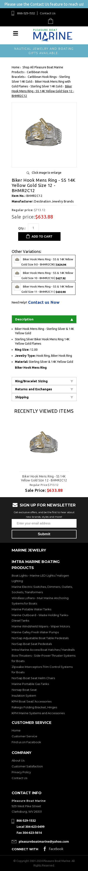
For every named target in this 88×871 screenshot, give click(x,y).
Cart (51, 21)
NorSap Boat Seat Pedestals (32, 644)
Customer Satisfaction (27, 766)
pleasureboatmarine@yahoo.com (44, 841)
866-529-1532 (26, 13)
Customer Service (24, 736)
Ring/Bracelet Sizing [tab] (44, 381)
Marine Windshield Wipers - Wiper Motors (41, 626)
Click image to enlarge (46, 172)
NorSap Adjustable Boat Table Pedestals (40, 638)
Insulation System (24, 695)
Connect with (25, 849)
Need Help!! (19, 302)
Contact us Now (43, 302)
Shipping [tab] (44, 397)
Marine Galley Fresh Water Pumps (35, 632)
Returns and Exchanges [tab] (44, 389)
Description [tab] (44, 319)
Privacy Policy (21, 772)
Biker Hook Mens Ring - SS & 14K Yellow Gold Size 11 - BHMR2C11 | (43, 288)
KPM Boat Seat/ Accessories (31, 701)
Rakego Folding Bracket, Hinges (34, 707)
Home (16, 730)
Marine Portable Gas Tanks (30, 684)
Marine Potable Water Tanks (31, 609)
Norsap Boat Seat (24, 689)
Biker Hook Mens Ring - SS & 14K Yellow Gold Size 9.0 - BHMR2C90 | (43, 261)
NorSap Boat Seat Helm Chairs (33, 678)
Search (40, 21)
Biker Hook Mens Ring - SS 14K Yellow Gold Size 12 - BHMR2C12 (44, 478)
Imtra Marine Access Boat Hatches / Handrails (43, 649)
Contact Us (47, 13)
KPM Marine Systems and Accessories (38, 713)
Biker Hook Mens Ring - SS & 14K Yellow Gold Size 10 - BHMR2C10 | (43, 275)
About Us (18, 760)
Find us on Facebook (26, 742)
